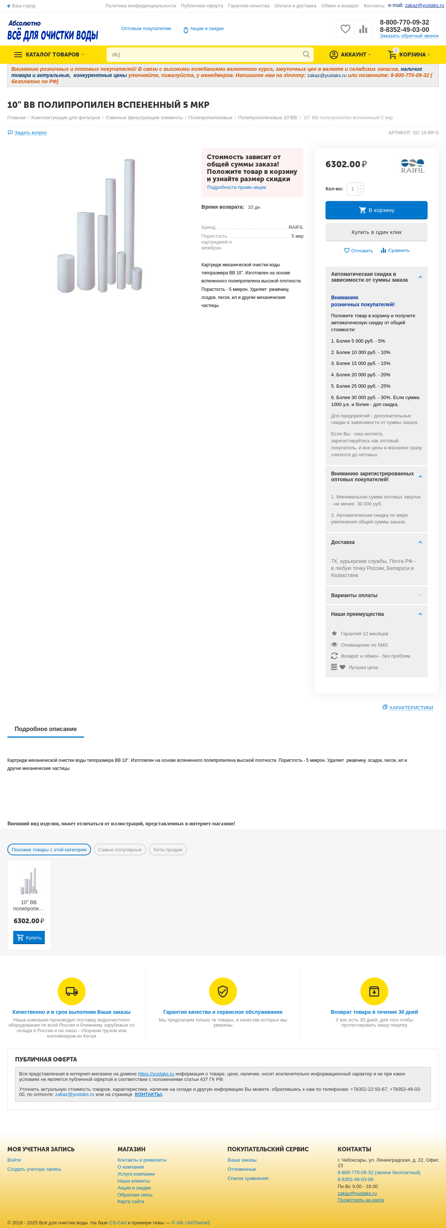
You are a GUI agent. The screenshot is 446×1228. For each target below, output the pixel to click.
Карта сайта (131, 1201)
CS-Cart (117, 1222)
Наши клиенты (134, 1181)
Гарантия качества (249, 5)
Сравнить (395, 250)
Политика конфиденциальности (140, 5)
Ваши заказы (241, 1160)
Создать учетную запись (34, 1169)
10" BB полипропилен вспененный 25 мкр (29, 905)
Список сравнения (247, 1178)
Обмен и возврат (340, 5)
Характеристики (411, 707)
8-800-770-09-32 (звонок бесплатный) (379, 1172)
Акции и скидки (207, 28)
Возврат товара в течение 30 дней (374, 1012)
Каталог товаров (52, 55)
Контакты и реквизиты (142, 1160)
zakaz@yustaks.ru (74, 1094)
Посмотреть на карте (361, 1200)
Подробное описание (46, 729)
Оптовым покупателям (146, 28)
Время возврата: (222, 207)
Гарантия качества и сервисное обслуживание (223, 1012)
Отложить (358, 251)
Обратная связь (135, 1195)
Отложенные (241, 1169)
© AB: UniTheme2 (191, 1222)
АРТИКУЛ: (399, 132)
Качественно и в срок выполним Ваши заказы (71, 1012)
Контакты (374, 5)
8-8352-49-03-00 (404, 29)
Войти (14, 1160)
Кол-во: (334, 188)
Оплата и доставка (295, 5)
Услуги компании (136, 1174)
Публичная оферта (202, 5)
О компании (131, 1167)
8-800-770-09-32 (404, 22)
